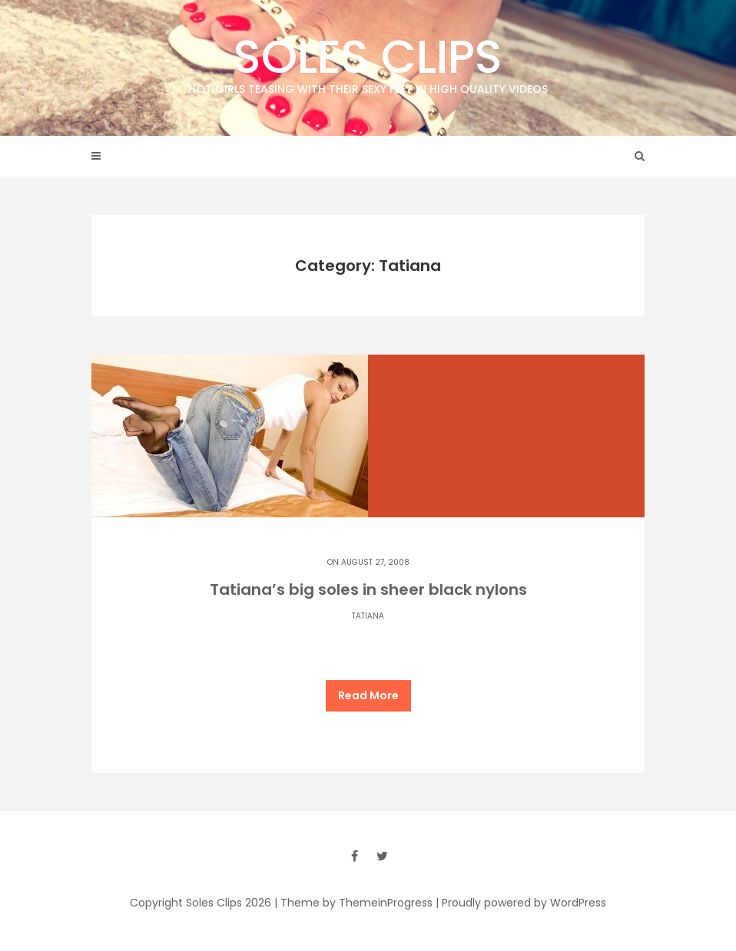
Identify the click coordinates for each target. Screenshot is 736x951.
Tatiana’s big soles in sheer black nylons (368, 589)
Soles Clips (368, 61)
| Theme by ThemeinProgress (353, 902)
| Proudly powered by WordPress (521, 902)
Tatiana (368, 616)
